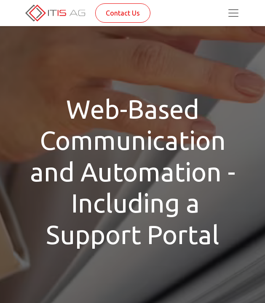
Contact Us (123, 13)
